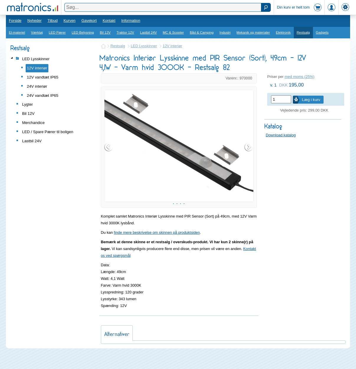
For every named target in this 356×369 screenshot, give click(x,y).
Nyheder (34, 20)
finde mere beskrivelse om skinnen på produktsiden (157, 247)
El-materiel (17, 32)
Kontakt (109, 20)
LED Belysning (83, 32)
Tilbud (52, 20)
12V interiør (172, 46)
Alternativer (116, 348)
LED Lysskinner (144, 46)
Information (130, 20)
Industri (225, 32)
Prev (109, 154)
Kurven (69, 20)
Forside (15, 20)
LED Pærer (57, 32)
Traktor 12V (125, 32)
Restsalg (303, 32)
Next (249, 154)
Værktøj (37, 32)
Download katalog (281, 135)
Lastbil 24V (148, 32)
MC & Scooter (173, 32)
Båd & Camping (202, 32)
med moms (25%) (299, 76)
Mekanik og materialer (253, 32)
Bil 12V (105, 32)
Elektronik (283, 32)
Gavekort (89, 20)
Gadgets (322, 32)
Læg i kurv (311, 99)
